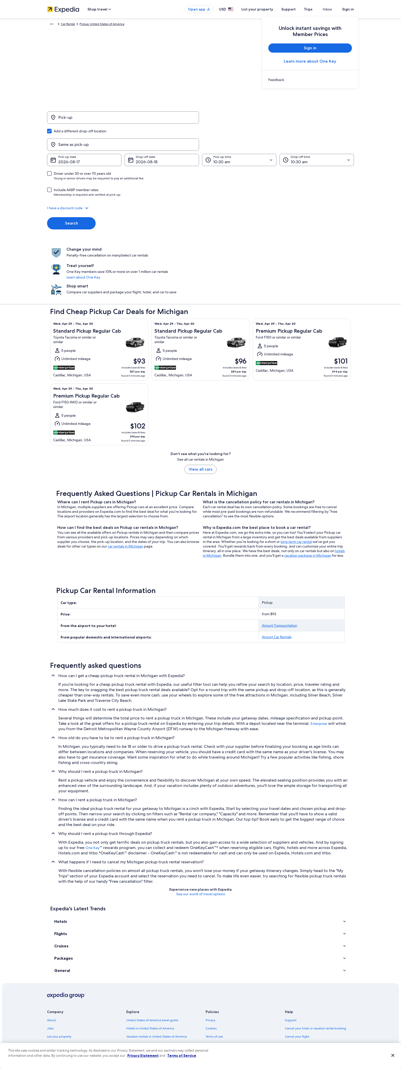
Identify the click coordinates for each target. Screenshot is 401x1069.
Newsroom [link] (54, 1000)
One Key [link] (92, 795)
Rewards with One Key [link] (142, 1025)
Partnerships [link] (55, 992)
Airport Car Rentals (277, 584)
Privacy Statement (143, 1055)
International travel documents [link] (306, 1008)
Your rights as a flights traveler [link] (305, 1017)
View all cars (200, 416)
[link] (310, 79)
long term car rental (296, 489)
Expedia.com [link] (56, 25)
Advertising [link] (55, 1017)
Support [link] (290, 968)
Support (298, 9)
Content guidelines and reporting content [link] (235, 1025)
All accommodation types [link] (144, 1017)
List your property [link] (59, 984)
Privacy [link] (210, 968)
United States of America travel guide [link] (152, 968)
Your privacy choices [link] (220, 1017)
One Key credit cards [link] (140, 1033)
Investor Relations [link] (59, 1008)
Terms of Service (181, 1055)
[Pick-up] (123, 120)
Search (71, 198)
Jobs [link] (50, 976)
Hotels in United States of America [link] (150, 976)
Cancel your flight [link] (297, 984)
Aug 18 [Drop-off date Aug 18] (142, 137)
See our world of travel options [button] (200, 841)
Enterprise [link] (318, 671)
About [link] (51, 968)
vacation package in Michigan (307, 503)
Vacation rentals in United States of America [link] (156, 984)
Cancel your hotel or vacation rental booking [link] (315, 976)
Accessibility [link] (214, 1008)
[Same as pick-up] (278, 120)
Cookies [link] (211, 976)
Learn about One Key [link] (190, 241)
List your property (266, 9)
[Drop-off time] (317, 135)
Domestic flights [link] (137, 1000)
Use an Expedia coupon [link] (301, 1000)
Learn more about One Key (310, 61)
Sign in (348, 9)
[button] (200, 183)
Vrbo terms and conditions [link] (224, 1000)
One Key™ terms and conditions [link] (228, 992)
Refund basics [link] (294, 992)
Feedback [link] (54, 1033)
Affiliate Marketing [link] (60, 1025)
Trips (317, 9)
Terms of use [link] (214, 984)
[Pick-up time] (239, 135)
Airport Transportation (279, 573)
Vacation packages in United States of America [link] (158, 992)
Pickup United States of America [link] (110, 25)
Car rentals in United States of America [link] (153, 1008)
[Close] (392, 1055)
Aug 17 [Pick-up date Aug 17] (64, 137)
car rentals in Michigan (125, 493)
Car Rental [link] (77, 25)
